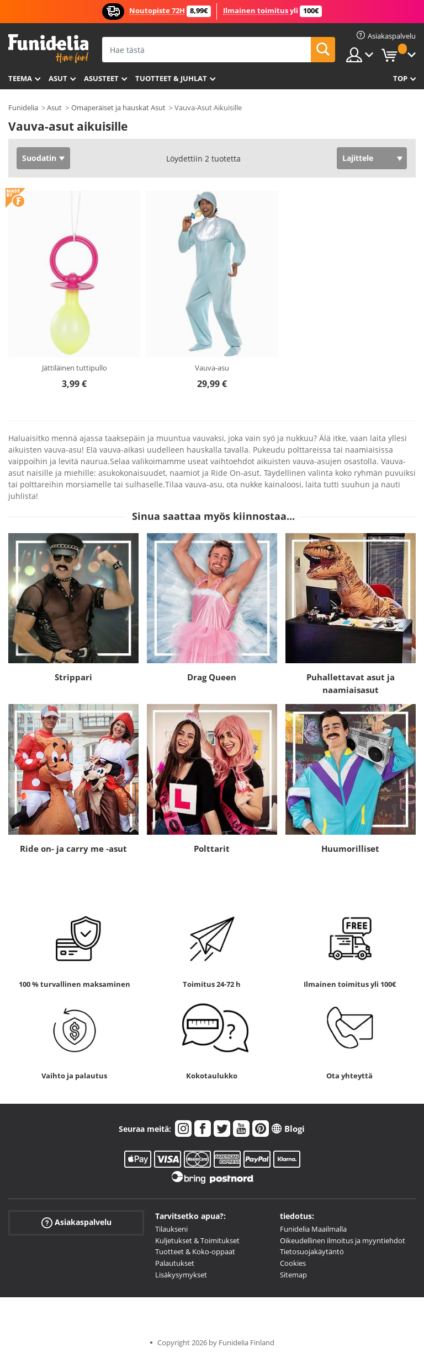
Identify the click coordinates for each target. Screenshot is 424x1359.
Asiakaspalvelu (76, 1222)
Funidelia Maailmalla (313, 1229)
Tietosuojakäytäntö (312, 1251)
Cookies (293, 1263)
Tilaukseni (171, 1229)
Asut (58, 78)
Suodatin (39, 158)
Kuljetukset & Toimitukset (197, 1240)
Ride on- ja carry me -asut (73, 848)
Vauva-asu (212, 368)
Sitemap (293, 1275)
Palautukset (174, 1263)
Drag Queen (211, 677)
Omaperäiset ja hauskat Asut (118, 107)
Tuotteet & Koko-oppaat (195, 1251)
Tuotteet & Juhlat (171, 78)
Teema (20, 78)
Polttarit (212, 848)
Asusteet (101, 78)
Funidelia (23, 107)
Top (400, 78)
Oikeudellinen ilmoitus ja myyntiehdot (342, 1240)
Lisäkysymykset (181, 1275)
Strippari (73, 677)
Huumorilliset (350, 848)
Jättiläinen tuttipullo (74, 368)
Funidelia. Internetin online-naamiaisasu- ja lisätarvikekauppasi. (48, 48)
